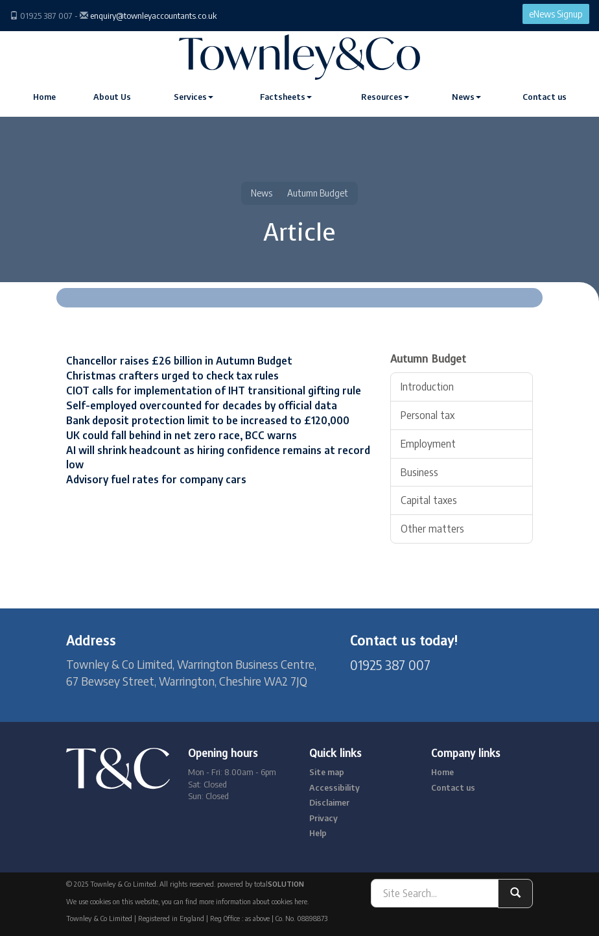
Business (419, 472)
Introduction (427, 386)
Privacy (323, 818)
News (466, 96)
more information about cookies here (253, 901)
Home (44, 96)
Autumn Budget (317, 192)
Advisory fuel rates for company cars (156, 479)
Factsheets (286, 96)
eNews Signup (556, 13)
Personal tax (427, 415)
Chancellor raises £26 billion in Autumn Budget (179, 360)
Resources (385, 96)
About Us (112, 96)
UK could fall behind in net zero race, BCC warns (181, 435)
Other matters (432, 528)
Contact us (545, 96)
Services (193, 96)
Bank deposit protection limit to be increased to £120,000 (207, 420)
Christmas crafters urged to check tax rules (172, 375)
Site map (326, 772)
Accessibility (334, 787)
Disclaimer (329, 802)
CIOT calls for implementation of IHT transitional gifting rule (213, 390)
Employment (428, 443)
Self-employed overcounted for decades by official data (201, 405)
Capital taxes (429, 500)
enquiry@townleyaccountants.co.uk (153, 15)
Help (318, 833)
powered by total (260, 884)
